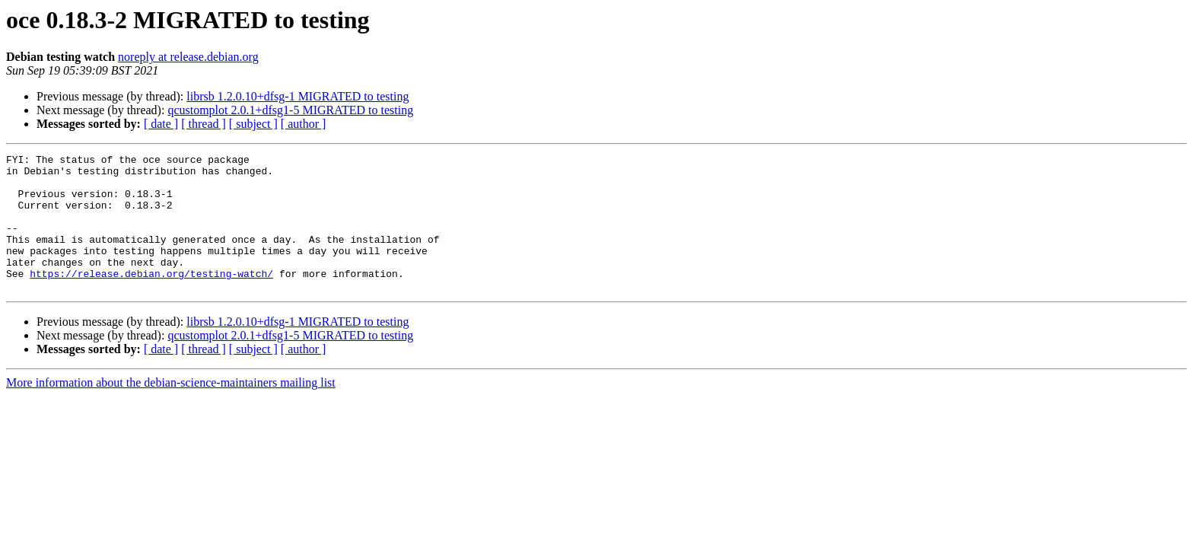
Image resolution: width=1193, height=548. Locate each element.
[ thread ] (203, 123)
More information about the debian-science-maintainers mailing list (171, 409)
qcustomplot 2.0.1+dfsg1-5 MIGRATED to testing (290, 110)
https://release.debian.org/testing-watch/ (151, 298)
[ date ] (161, 123)
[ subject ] (253, 123)
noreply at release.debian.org (188, 56)
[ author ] (303, 123)
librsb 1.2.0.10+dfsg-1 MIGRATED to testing (297, 96)
